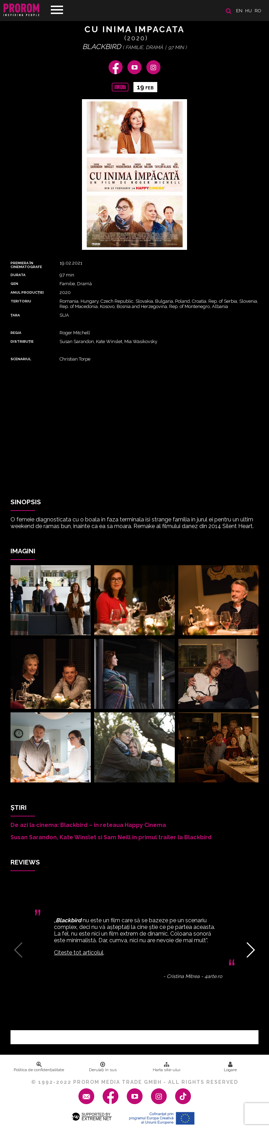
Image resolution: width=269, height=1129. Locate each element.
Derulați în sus (103, 1067)
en (239, 10)
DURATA (18, 275)
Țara (15, 315)
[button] (250, 950)
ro (258, 10)
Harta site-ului (166, 1067)
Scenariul (21, 359)
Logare (230, 1067)
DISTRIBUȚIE (22, 341)
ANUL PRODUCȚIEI (27, 292)
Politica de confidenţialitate (39, 1067)
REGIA (16, 333)
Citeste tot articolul (78, 952)
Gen (14, 284)
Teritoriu (21, 301)
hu (248, 10)
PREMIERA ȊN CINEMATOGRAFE (26, 265)
